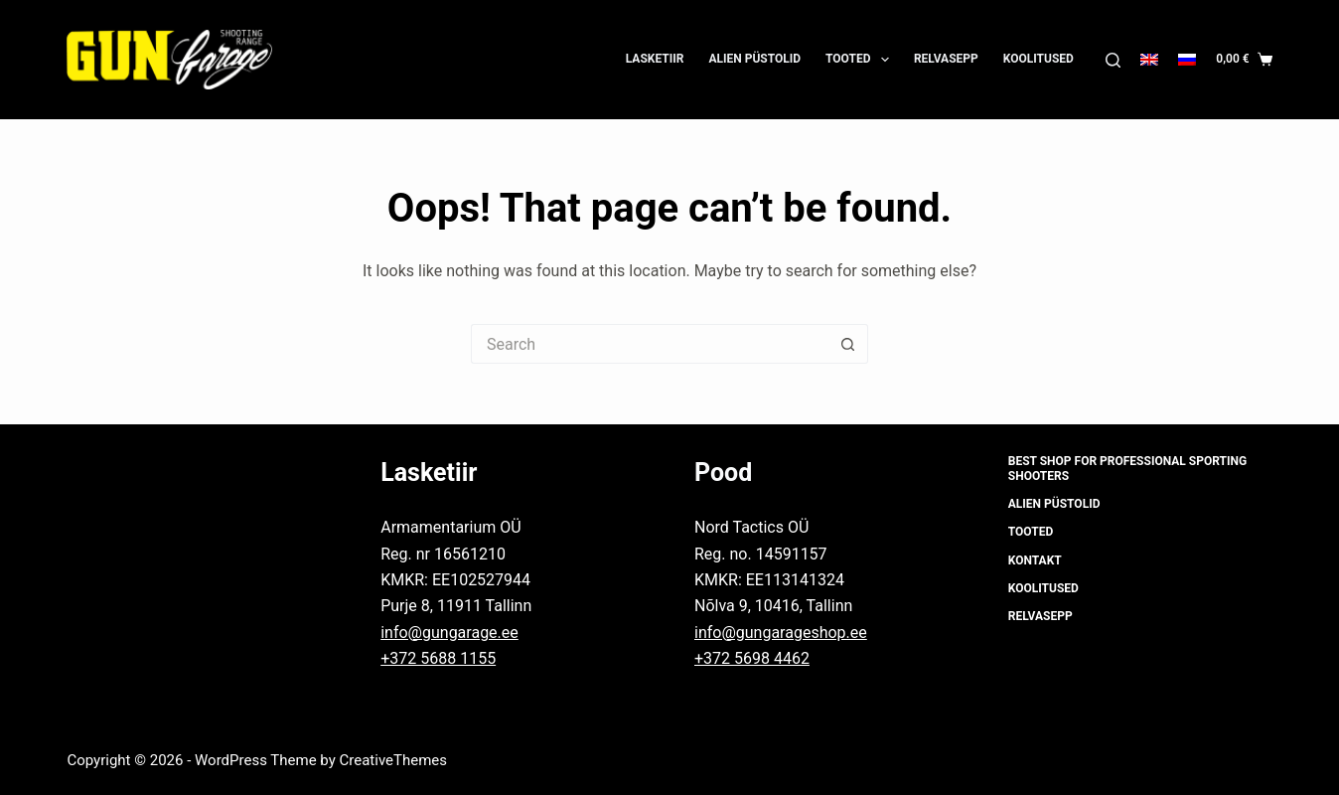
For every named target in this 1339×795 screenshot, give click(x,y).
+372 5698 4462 (752, 658)
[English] (1149, 60)
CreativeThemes (394, 760)
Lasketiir (655, 59)
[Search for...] (649, 344)
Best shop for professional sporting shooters (1127, 469)
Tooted (861, 60)
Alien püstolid (754, 59)
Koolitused (1038, 59)
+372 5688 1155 (438, 658)
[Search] (1113, 60)
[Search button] (848, 344)
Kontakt (1035, 560)
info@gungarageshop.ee (780, 632)
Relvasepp (946, 59)
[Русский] (1187, 60)
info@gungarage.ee (449, 632)
